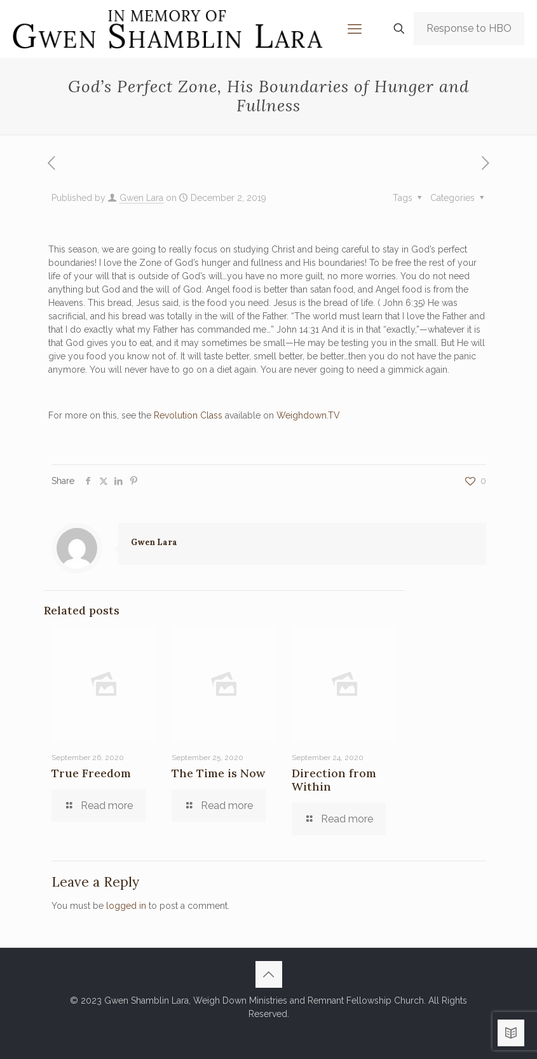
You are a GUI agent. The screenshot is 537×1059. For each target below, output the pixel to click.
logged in (126, 906)
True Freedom (91, 773)
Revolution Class (188, 415)
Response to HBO (469, 28)
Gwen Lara (141, 198)
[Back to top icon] (268, 974)
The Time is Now (218, 773)
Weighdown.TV (308, 415)
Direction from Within (334, 780)
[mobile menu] (354, 28)
